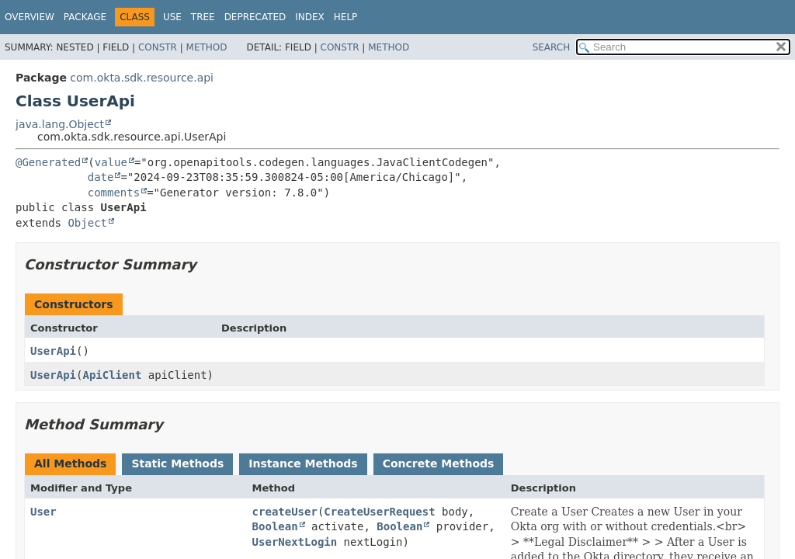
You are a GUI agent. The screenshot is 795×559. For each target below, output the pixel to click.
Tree (203, 17)
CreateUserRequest (379, 511)
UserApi (53, 351)
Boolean (275, 526)
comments (114, 192)
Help (346, 17)
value (111, 162)
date (101, 177)
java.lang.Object (60, 124)
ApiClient (111, 375)
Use (172, 17)
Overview (29, 17)
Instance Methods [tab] (302, 463)
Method (206, 47)
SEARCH (552, 47)
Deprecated (255, 17)
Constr (157, 47)
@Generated (48, 162)
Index (310, 17)
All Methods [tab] (70, 463)
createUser (285, 511)
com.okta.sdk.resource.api (142, 77)
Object (87, 223)
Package (85, 17)
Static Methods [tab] (177, 463)
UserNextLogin (295, 542)
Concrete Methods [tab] (439, 463)
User (43, 511)
